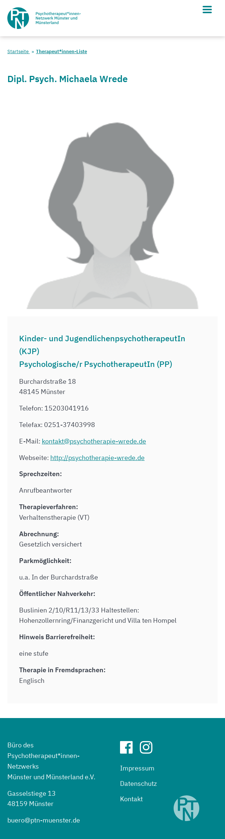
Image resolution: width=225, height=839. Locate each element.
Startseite (18, 51)
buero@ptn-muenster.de (43, 820)
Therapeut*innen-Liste (61, 51)
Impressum (137, 768)
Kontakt (131, 799)
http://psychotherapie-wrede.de (97, 457)
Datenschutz (138, 783)
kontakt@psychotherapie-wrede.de (94, 441)
